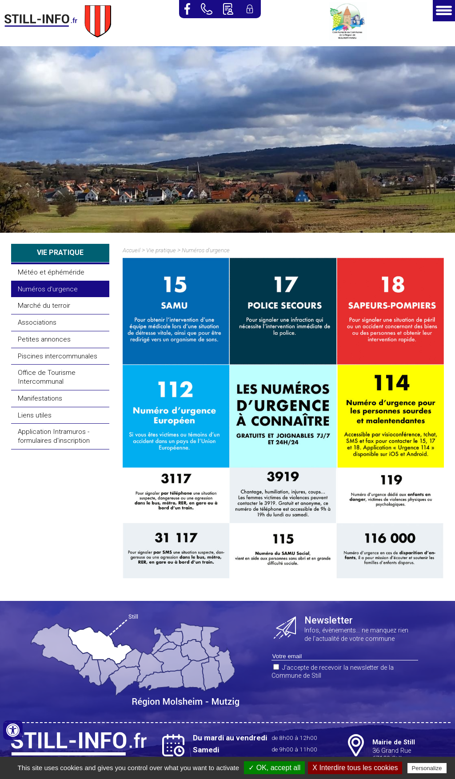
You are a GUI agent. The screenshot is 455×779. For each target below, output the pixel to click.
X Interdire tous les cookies (355, 767)
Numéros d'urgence (48, 289)
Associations (37, 322)
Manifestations (40, 398)
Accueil (131, 250)
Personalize (427, 768)
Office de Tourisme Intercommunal (47, 377)
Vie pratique (161, 250)
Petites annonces (44, 339)
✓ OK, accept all (274, 767)
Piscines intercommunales (57, 356)
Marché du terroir (44, 306)
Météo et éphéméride (51, 272)
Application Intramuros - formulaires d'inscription (54, 436)
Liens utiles (35, 415)
